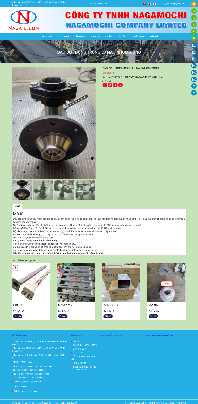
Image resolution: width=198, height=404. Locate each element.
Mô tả (17, 206)
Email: (15, 382)
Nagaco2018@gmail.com (172, 3)
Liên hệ (154, 36)
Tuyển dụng (138, 36)
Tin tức (121, 36)
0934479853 (23, 386)
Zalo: (15, 386)
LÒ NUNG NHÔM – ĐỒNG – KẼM (83, 357)
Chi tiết (18, 316)
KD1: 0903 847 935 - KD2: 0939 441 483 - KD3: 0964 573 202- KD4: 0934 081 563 (32, 368)
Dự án (108, 36)
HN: (14, 374)
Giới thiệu (63, 36)
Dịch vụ (95, 36)
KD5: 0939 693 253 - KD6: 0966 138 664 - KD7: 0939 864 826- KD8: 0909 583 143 (31, 376)
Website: (16, 391)
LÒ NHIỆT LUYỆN (80, 353)
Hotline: (16, 362)
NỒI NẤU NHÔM (79, 363)
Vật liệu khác (157, 77)
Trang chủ (46, 36)
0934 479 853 (26, 362)
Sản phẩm (80, 36)
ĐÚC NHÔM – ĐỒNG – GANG (85, 345)
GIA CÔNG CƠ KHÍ (80, 349)
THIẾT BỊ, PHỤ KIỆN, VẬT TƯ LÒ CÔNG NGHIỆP (131, 77)
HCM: (15, 367)
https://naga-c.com (30, 391)
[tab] (17, 206)
